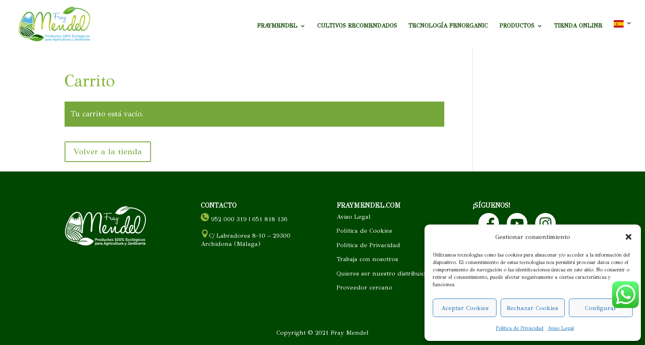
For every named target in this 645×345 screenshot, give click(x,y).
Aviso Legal (561, 328)
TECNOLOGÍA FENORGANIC (448, 26)
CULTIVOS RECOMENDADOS (357, 26)
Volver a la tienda (108, 151)
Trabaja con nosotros (367, 259)
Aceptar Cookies (465, 308)
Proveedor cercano (364, 287)
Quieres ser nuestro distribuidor (384, 273)
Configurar (601, 308)
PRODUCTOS (516, 26)
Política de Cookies (364, 230)
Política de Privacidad (519, 328)
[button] (628, 237)
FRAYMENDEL (277, 26)
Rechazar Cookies (532, 308)
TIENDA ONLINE (578, 26)
